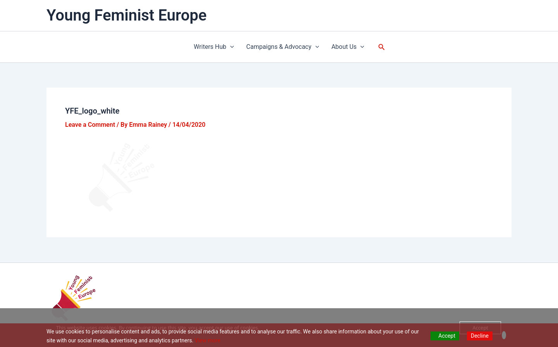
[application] (230, 46)
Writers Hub (214, 46)
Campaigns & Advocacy (282, 46)
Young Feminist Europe (126, 15)
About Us (347, 46)
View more (207, 340)
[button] (381, 47)
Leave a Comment (90, 124)
